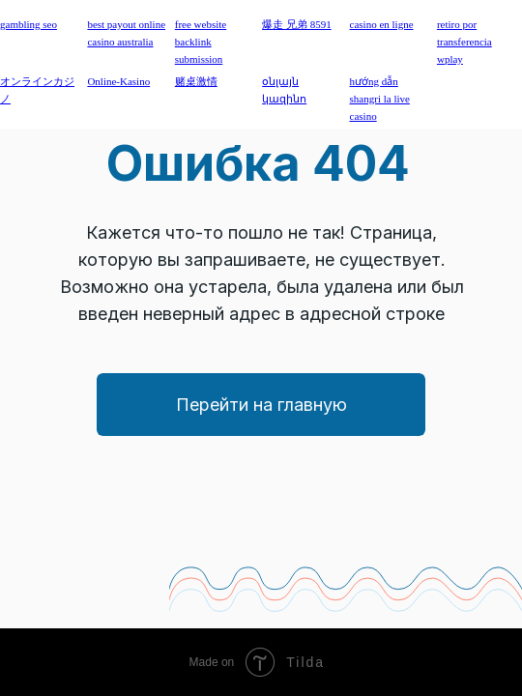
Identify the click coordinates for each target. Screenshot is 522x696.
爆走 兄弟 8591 (297, 24)
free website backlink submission (200, 41)
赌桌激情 (196, 81)
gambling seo (28, 24)
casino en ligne (382, 24)
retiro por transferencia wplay (464, 41)
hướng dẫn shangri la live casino (380, 98)
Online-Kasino (118, 81)
